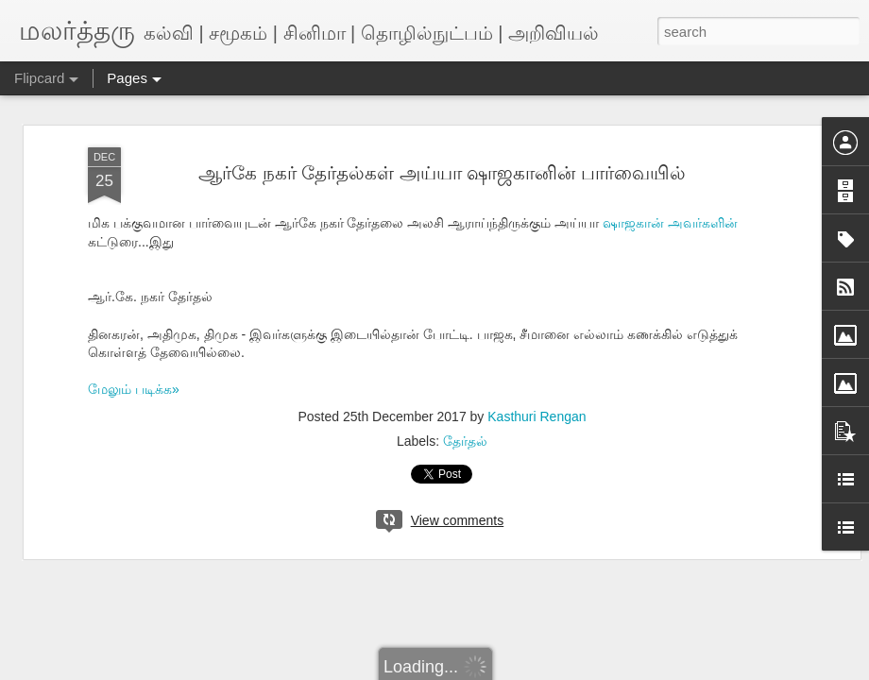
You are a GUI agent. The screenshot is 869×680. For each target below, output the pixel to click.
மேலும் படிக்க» (133, 389)
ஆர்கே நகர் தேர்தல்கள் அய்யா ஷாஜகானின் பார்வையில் (442, 172)
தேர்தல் (465, 441)
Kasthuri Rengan (536, 416)
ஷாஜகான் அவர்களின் (670, 222)
